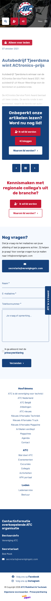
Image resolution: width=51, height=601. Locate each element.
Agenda (26, 437)
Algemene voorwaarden (16, 591)
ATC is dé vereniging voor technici (25, 393)
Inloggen (25, 141)
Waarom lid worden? (24, 150)
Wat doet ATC (25, 455)
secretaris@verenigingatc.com (25, 266)
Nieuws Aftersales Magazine (25, 424)
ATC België (25, 402)
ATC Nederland (25, 397)
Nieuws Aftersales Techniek (25, 415)
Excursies (25, 463)
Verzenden (15, 363)
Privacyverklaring (38, 591)
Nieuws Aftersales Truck (25, 420)
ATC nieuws (26, 411)
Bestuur (25, 494)
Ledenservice (25, 489)
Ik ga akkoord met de (15, 350)
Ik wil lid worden (25, 131)
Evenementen (25, 459)
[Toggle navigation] (46, 21)
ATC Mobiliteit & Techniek (34, 587)
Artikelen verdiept (25, 428)
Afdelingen (25, 406)
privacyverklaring (13, 352)
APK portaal (25, 477)
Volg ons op (25, 576)
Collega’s (25, 468)
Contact (25, 442)
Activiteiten (25, 472)
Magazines (25, 433)
